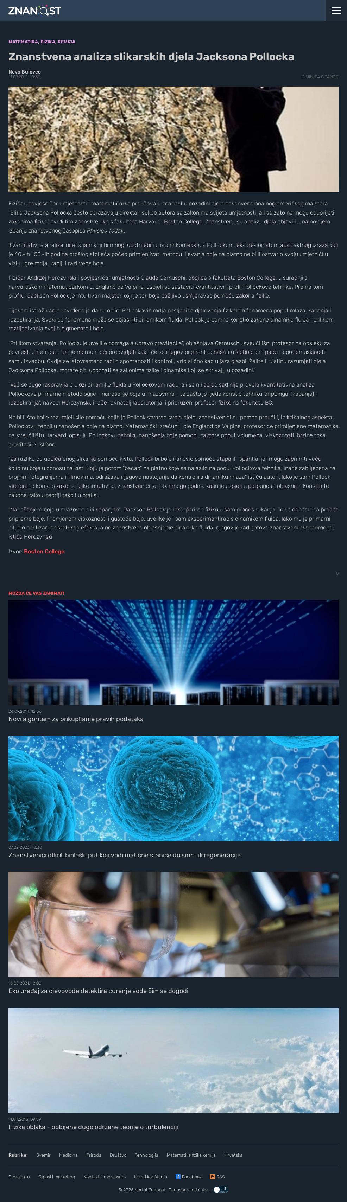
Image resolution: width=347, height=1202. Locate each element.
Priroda (93, 1155)
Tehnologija (146, 1155)
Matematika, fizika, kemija (41, 41)
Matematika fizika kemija (191, 1155)
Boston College (44, 551)
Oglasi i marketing (56, 1176)
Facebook (192, 1176)
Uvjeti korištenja (150, 1176)
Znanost (156, 1190)
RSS (220, 1176)
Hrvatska (233, 1155)
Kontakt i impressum (105, 1176)
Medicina (68, 1155)
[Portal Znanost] (130, 10)
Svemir (43, 1155)
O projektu (19, 1176)
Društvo (118, 1155)
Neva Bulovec (24, 72)
